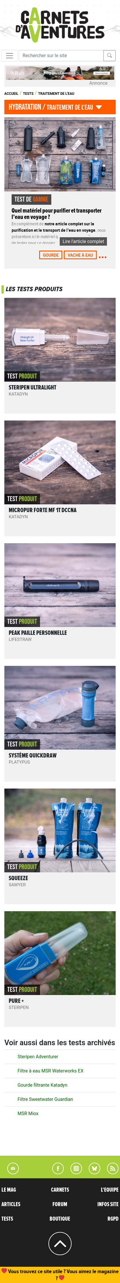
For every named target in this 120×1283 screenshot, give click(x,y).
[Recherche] (61, 55)
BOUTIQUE (60, 1219)
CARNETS (60, 1190)
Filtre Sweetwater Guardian (45, 1099)
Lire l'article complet (83, 241)
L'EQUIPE (110, 1190)
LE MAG (8, 1190)
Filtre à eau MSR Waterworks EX (50, 1071)
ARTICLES (10, 1204)
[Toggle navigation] (9, 55)
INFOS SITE (108, 1204)
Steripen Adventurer (37, 1056)
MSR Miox (27, 1113)
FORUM (59, 1204)
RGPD (113, 1219)
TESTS (7, 1219)
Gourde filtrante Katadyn (42, 1085)
